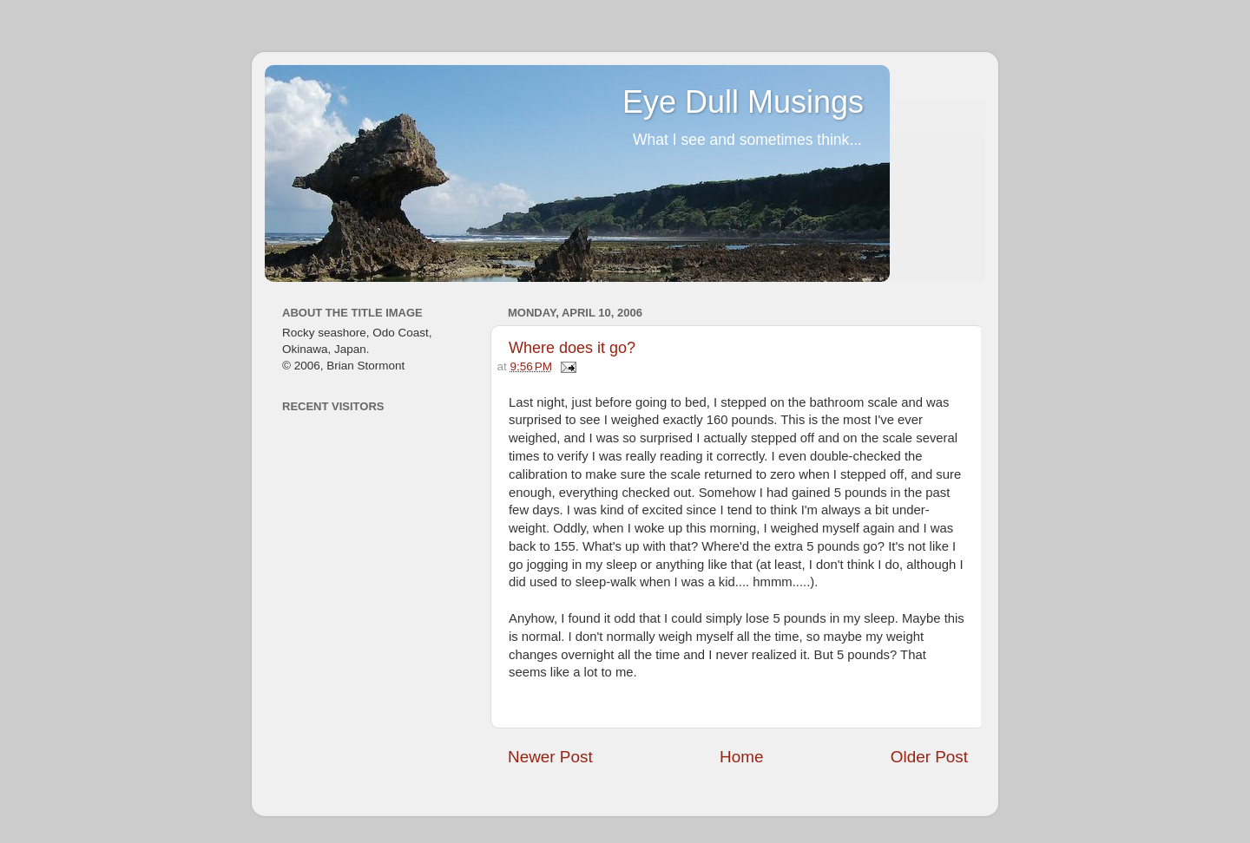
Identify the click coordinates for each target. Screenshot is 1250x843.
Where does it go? (572, 347)
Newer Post (550, 757)
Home (741, 757)
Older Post (929, 757)
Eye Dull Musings (743, 102)
